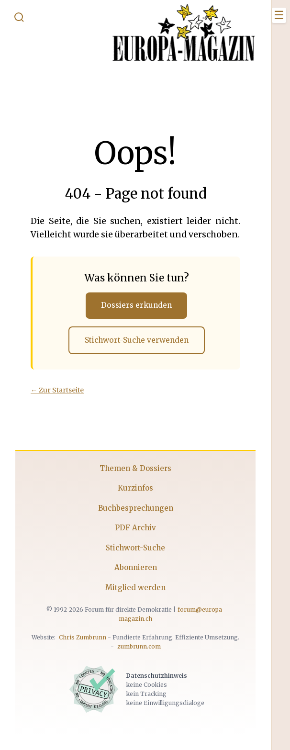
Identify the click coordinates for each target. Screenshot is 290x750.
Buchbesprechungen (135, 508)
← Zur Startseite (57, 390)
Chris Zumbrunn (82, 637)
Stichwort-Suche (135, 547)
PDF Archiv (135, 527)
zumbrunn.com (139, 646)
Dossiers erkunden (136, 305)
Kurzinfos (135, 488)
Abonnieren (135, 567)
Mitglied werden (135, 587)
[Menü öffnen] (279, 15)
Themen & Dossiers (135, 468)
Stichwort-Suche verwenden (137, 340)
